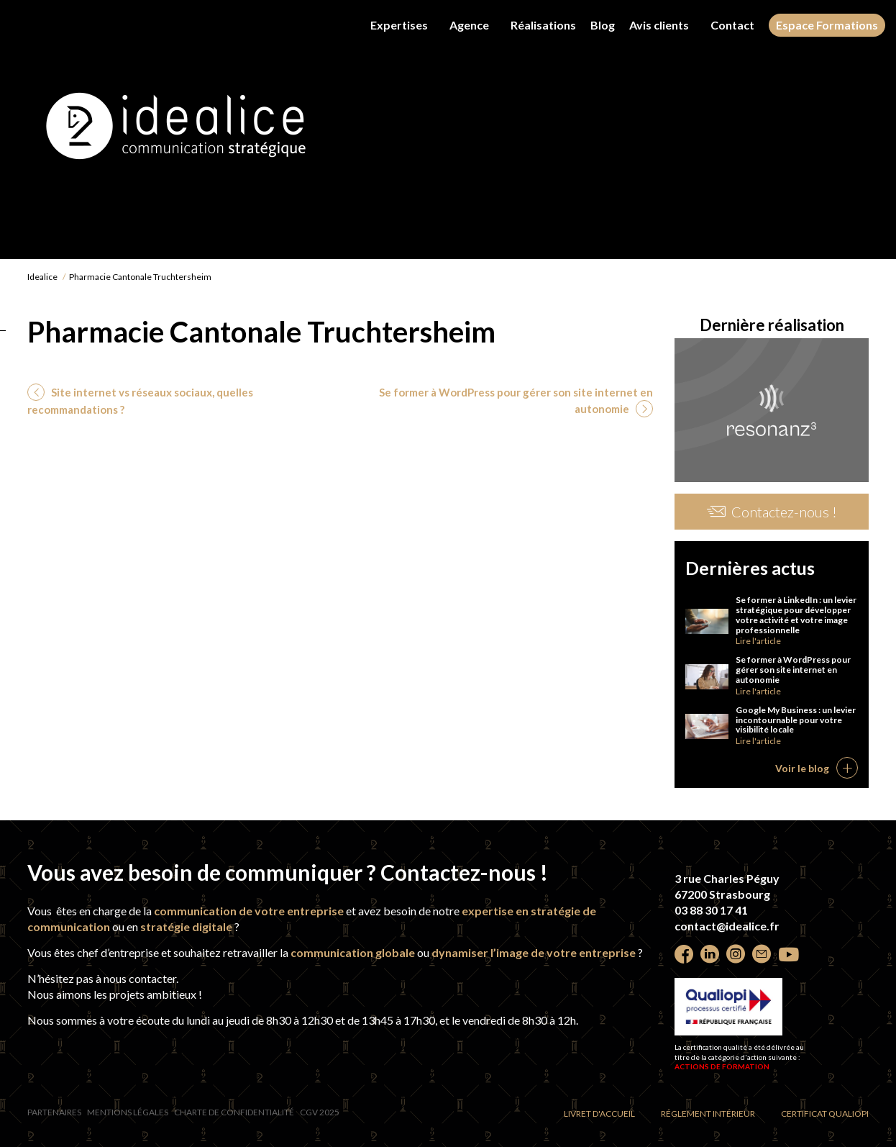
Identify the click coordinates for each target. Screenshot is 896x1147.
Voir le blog (802, 768)
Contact (732, 25)
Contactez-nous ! (772, 511)
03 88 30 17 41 (711, 910)
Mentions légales (127, 1112)
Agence (469, 25)
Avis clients (659, 25)
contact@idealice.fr (727, 926)
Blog (602, 25)
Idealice (42, 276)
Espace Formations (827, 25)
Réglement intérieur (708, 1113)
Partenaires (54, 1112)
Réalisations (543, 25)
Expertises (399, 25)
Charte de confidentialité (234, 1112)
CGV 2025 (319, 1112)
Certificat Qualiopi (825, 1113)
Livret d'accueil (599, 1113)
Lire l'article (758, 640)
